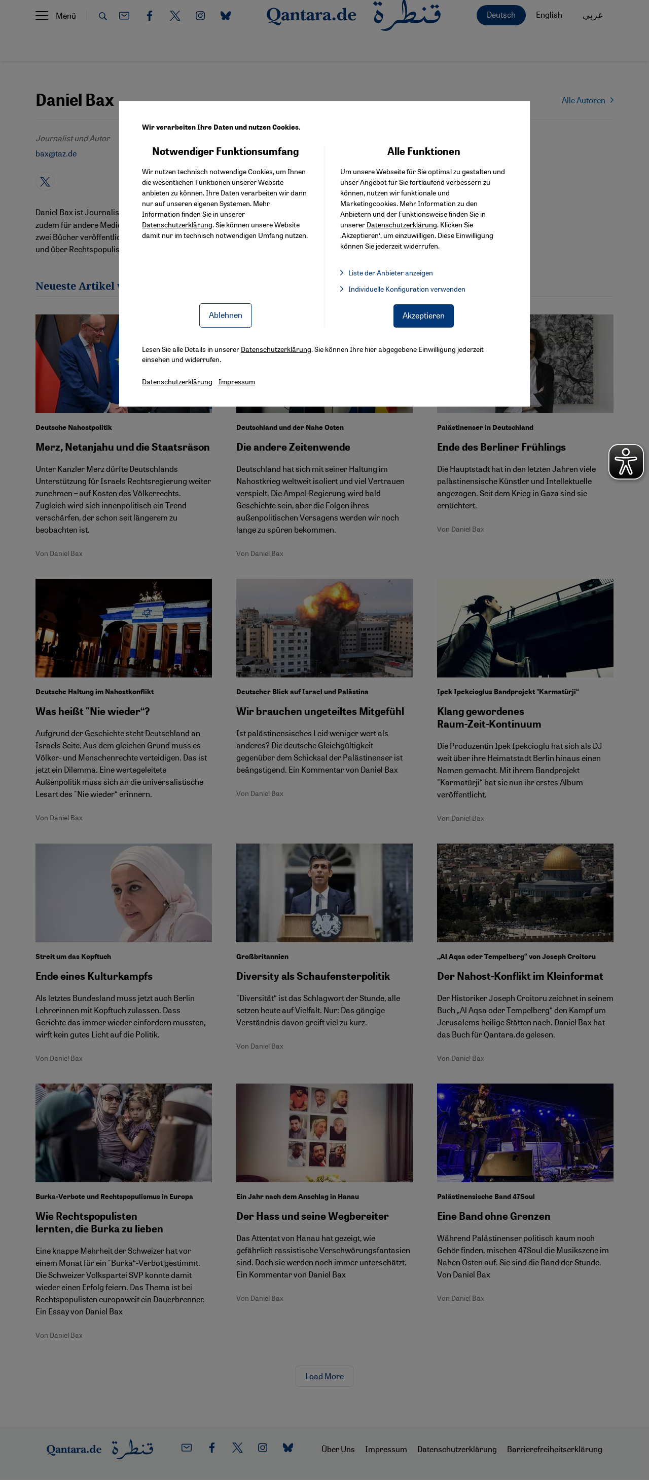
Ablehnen (225, 314)
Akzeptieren (424, 315)
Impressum (237, 381)
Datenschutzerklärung (177, 224)
